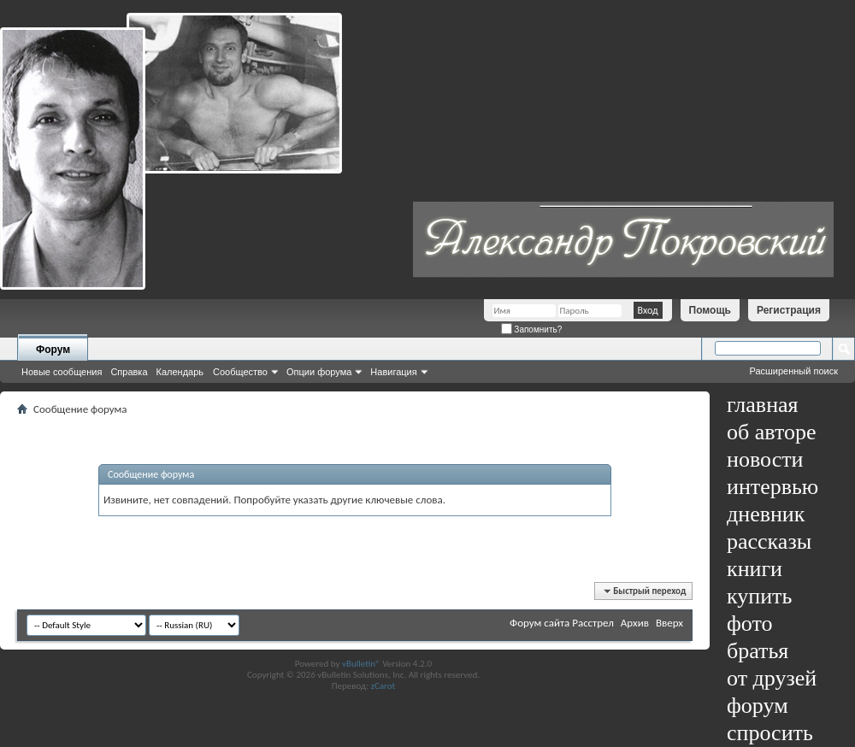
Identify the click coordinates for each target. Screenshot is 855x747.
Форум (53, 350)
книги (754, 568)
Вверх (669, 622)
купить (759, 596)
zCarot (383, 685)
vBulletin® (361, 663)
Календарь (180, 372)
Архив (635, 622)
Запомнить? (532, 329)
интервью (772, 486)
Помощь (710, 310)
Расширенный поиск (793, 371)
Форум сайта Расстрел (562, 622)
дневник (766, 514)
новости (765, 459)
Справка (128, 372)
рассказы (769, 541)
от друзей (772, 678)
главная (763, 404)
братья (757, 650)
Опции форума (318, 372)
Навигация (393, 372)
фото (750, 623)
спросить (770, 733)
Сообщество (240, 372)
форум (757, 705)
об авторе (771, 432)
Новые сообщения (61, 372)
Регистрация (789, 310)
